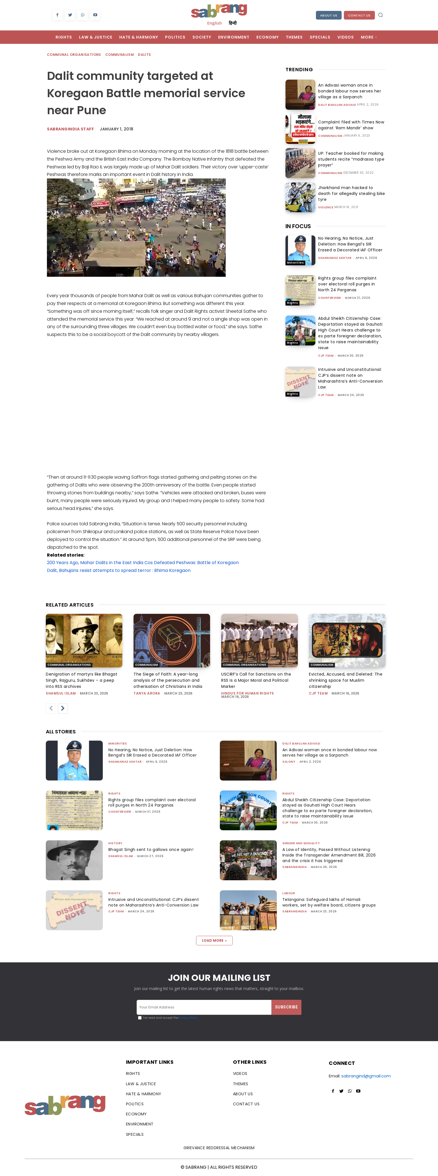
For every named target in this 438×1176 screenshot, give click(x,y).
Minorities (295, 263)
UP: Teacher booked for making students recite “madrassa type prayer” (349, 159)
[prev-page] (51, 708)
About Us (328, 15)
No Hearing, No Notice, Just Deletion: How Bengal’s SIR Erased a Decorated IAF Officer (350, 244)
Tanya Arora (147, 693)
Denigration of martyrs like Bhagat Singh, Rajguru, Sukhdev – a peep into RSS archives (81, 680)
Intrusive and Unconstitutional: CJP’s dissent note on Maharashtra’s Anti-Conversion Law (350, 378)
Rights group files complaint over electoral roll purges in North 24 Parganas (347, 284)
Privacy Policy (188, 1018)
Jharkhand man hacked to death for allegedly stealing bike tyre (350, 193)
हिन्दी (233, 23)
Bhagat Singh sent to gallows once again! (153, 849)
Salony (288, 762)
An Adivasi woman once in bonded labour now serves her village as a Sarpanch (347, 91)
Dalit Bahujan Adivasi (337, 105)
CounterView (329, 298)
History (115, 843)
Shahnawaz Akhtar (334, 258)
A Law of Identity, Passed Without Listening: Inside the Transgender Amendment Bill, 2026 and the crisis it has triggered (328, 855)
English (214, 23)
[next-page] (63, 708)
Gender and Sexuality (301, 843)
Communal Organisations (74, 55)
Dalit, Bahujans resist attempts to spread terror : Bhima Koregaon (119, 570)
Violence (325, 204)
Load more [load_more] (214, 940)
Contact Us (359, 15)
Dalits (145, 55)
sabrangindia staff (70, 129)
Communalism (119, 55)
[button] (380, 15)
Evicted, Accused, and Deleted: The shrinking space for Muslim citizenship (345, 680)
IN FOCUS (298, 226)
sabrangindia (294, 867)
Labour (288, 893)
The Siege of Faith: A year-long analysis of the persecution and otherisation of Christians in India (168, 680)
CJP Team (326, 356)
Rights (292, 303)
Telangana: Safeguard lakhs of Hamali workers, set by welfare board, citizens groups (324, 905)
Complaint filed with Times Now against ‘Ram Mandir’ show (349, 125)
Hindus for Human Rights (247, 693)
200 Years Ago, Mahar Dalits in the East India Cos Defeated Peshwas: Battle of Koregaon (143, 562)
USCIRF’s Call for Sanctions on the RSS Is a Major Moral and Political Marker (256, 680)
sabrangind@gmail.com (366, 1076)
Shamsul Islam (61, 693)
